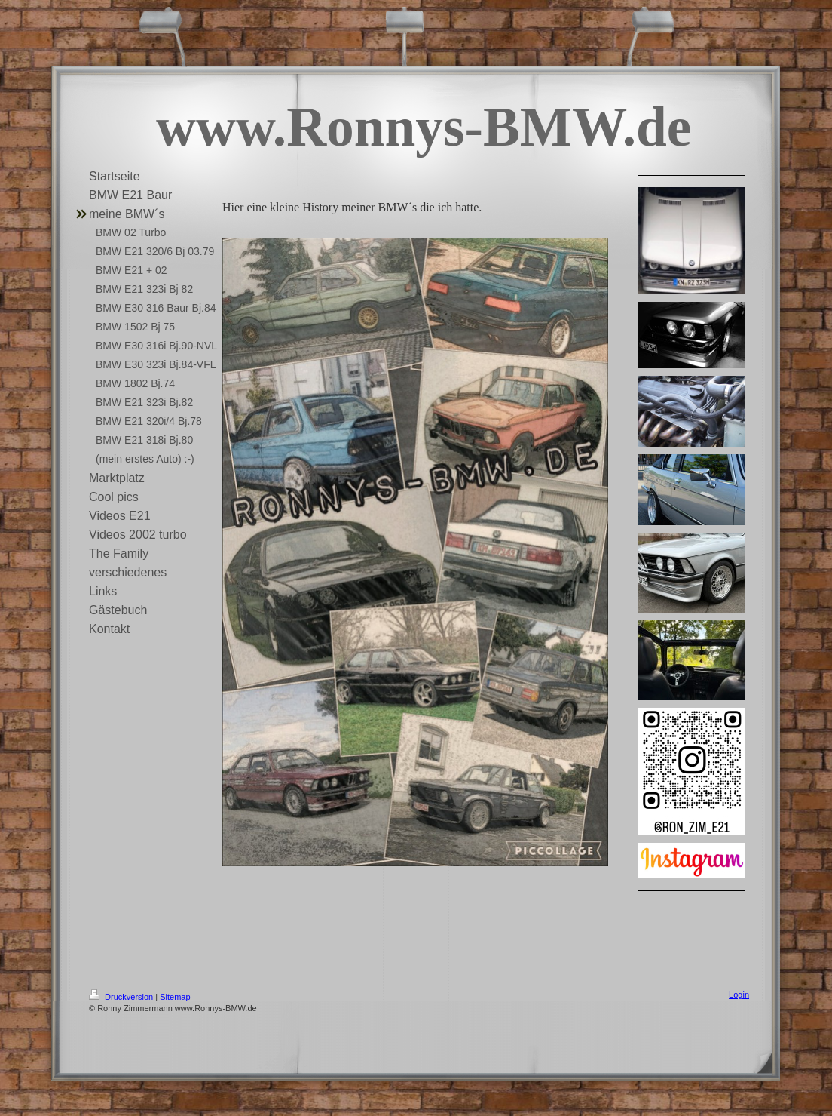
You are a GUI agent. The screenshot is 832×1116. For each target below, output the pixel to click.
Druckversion (122, 996)
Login (739, 994)
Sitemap (175, 996)
